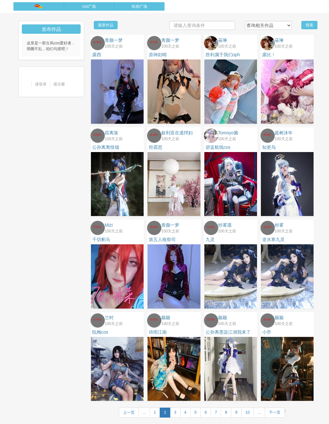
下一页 (274, 412)
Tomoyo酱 (228, 132)
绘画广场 (139, 6)
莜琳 (222, 40)
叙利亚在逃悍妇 (177, 132)
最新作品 (105, 25)
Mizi (109, 225)
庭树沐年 (284, 132)
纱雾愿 (225, 225)
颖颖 (165, 317)
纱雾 (279, 225)
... (144, 412)
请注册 (59, 84)
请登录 (41, 84)
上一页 (129, 412)
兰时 (109, 317)
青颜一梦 (114, 40)
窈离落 (111, 132)
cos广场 (89, 6)
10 (247, 412)
